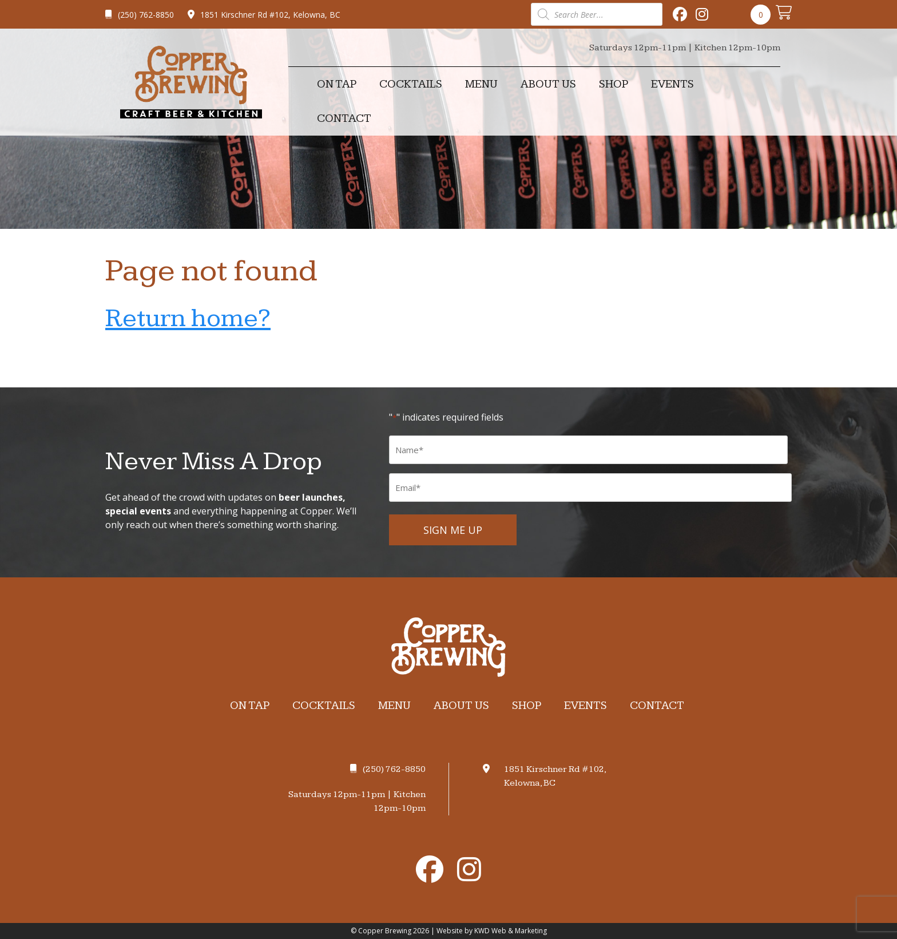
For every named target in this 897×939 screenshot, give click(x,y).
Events (672, 84)
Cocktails (410, 84)
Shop (613, 84)
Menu (481, 84)
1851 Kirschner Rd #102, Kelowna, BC (264, 14)
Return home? (188, 318)
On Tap (336, 84)
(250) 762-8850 (139, 14)
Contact (344, 118)
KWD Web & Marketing (510, 931)
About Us (548, 84)
